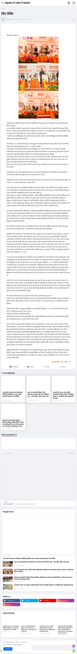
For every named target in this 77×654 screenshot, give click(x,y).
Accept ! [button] (7, 649)
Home (3, 8)
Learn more (18, 644)
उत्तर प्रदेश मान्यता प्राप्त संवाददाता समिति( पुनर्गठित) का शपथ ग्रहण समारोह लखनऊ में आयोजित (12, 394)
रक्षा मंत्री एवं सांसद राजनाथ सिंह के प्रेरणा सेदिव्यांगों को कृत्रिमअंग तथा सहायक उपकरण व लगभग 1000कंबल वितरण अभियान (43, 570)
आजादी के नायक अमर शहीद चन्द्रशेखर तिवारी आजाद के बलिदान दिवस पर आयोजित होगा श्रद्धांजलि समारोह (63, 395)
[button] (2, 3)
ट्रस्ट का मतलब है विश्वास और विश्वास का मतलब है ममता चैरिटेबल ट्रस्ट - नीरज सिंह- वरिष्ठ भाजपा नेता (38, 394)
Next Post (71, 453)
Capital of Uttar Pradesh (17, 3)
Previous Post (7, 453)
